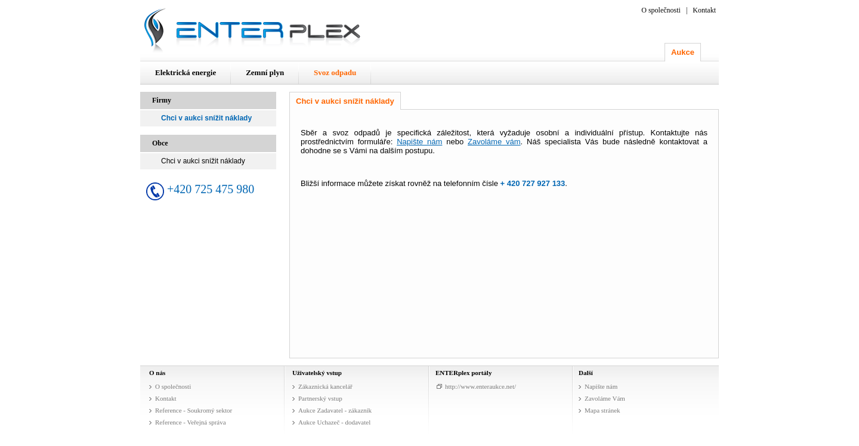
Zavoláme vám (494, 141)
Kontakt (704, 10)
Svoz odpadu (335, 72)
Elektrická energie (185, 72)
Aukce (682, 52)
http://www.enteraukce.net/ (480, 386)
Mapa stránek (602, 410)
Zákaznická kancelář (325, 386)
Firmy (161, 100)
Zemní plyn (265, 72)
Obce (160, 143)
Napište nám (419, 141)
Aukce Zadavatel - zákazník (335, 410)
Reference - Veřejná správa (190, 422)
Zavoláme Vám (605, 398)
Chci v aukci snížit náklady (206, 118)
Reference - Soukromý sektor (193, 410)
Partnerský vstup (320, 398)
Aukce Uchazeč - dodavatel (334, 422)
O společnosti (661, 10)
